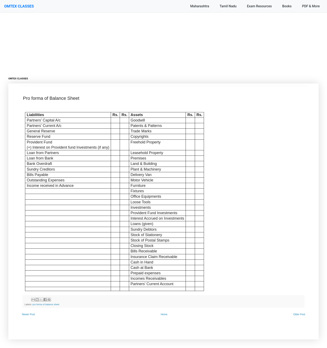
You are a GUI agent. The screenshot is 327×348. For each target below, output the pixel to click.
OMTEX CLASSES (19, 6)
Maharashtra (199, 6)
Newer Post (28, 314)
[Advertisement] (133, 42)
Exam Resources (259, 6)
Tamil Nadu (228, 6)
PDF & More (311, 6)
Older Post (299, 314)
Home (164, 314)
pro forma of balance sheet (46, 304)
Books (287, 6)
